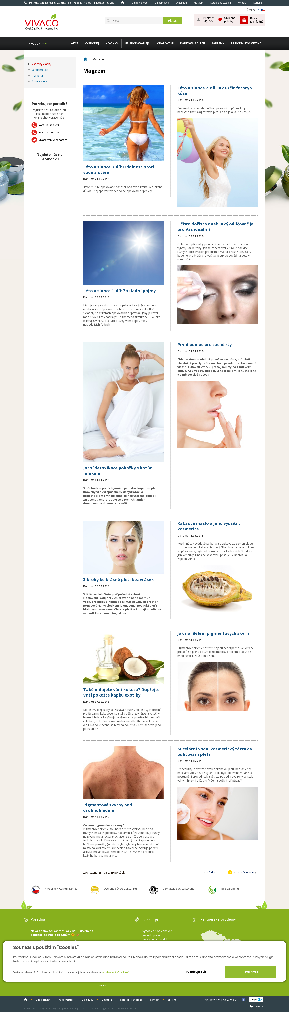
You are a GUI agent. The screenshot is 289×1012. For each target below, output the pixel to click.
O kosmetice (162, 2)
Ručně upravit (196, 972)
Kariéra (257, 2)
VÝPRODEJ (92, 43)
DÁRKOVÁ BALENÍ (192, 43)
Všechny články (41, 64)
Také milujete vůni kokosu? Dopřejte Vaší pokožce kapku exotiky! (121, 692)
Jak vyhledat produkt (155, 939)
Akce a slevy (40, 81)
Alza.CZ (232, 1000)
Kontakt (242, 2)
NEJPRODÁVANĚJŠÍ (137, 43)
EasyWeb (56, 1008)
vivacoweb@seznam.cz (53, 140)
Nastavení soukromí (126, 1008)
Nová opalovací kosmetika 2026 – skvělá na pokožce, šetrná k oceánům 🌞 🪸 (62, 933)
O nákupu (181, 2)
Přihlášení (209, 19)
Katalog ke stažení (220, 2)
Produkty (36, 43)
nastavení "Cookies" (115, 972)
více (103, 985)
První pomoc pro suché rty (204, 344)
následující (247, 872)
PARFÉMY (217, 43)
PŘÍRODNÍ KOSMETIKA (246, 43)
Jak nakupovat (151, 935)
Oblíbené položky (229, 19)
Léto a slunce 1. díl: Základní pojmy (119, 290)
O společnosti (140, 2)
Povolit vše (250, 972)
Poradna (37, 75)
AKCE (74, 43)
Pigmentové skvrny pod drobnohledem (107, 807)
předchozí (213, 872)
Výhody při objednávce (157, 931)
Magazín (198, 2)
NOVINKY (111, 43)
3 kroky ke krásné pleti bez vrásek (118, 579)
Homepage (122, 2)
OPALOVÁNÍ (165, 43)
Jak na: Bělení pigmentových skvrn (213, 633)
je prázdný (256, 19)
